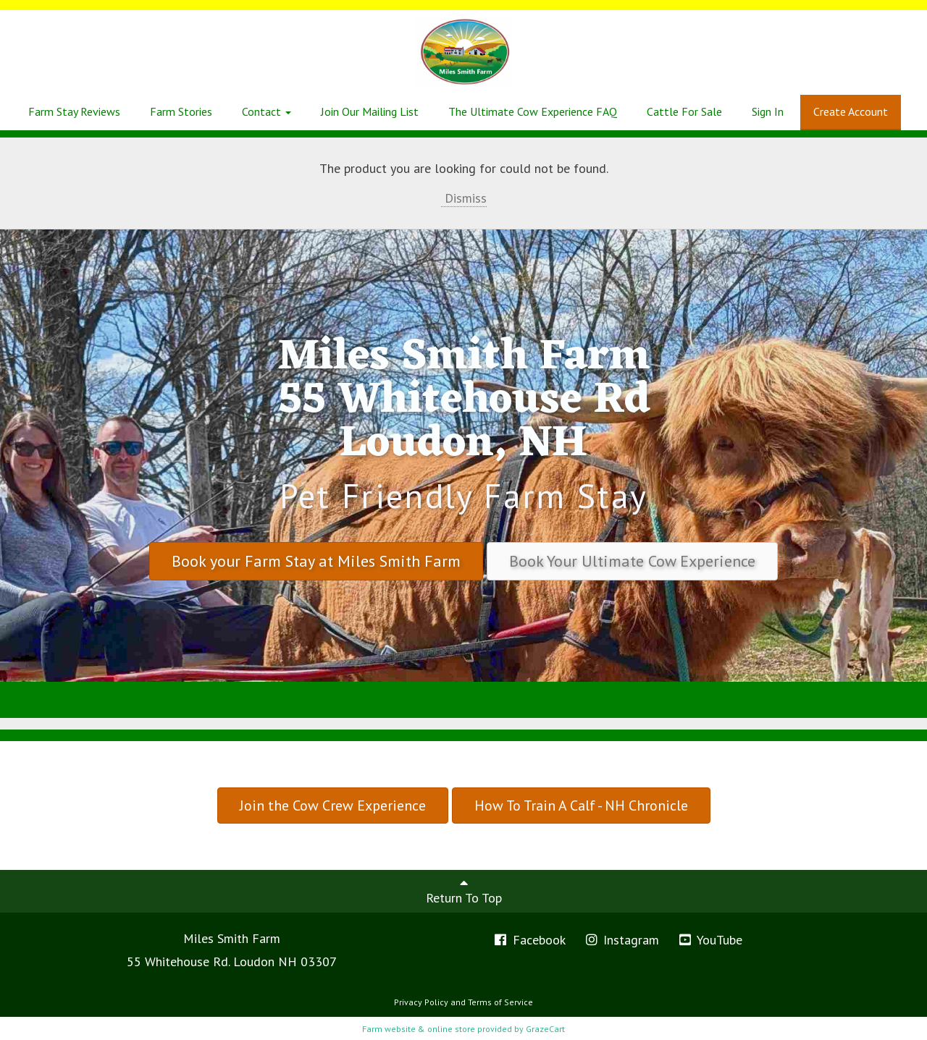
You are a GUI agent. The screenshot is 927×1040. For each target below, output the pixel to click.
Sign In (768, 111)
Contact (266, 111)
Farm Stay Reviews (74, 111)
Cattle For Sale (684, 111)
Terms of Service (500, 1002)
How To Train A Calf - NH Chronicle (581, 805)
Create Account (850, 111)
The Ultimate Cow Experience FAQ (532, 111)
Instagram (622, 939)
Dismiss (464, 198)
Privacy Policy (421, 1002)
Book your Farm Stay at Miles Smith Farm (316, 561)
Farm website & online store (418, 1028)
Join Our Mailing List (370, 111)
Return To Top (464, 891)
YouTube (709, 939)
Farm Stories (181, 111)
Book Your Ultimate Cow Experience (632, 561)
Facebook (529, 939)
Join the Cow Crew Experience (333, 805)
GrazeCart (545, 1028)
